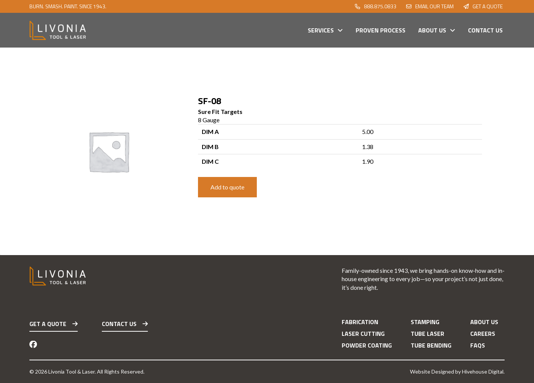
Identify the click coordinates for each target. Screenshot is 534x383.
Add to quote (227, 187)
